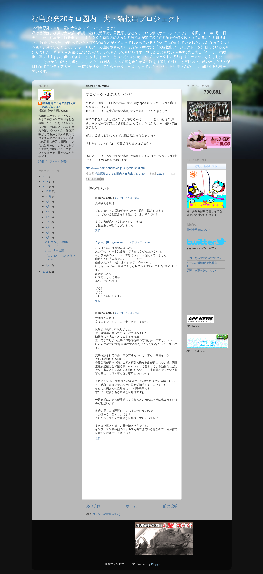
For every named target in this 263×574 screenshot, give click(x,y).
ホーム (131, 506)
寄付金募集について (199, 229)
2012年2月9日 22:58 (127, 312)
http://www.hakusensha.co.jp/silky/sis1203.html (116, 168)
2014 (45, 176)
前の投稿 (170, 506)
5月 (48, 222)
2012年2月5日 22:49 (137, 242)
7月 (48, 211)
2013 (45, 181)
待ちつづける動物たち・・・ (57, 244)
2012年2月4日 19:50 (127, 197)
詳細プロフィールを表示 (53, 161)
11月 (49, 191)
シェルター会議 (54, 250)
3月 (48, 232)
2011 (45, 271)
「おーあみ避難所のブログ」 (204, 258)
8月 (48, 206)
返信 (98, 230)
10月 (49, 196)
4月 (48, 227)
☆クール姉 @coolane (109, 242)
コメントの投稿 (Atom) (106, 514)
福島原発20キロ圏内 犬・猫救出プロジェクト (107, 19)
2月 (48, 237)
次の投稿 (93, 506)
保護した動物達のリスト (202, 270)
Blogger (155, 564)
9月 (48, 201)
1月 (48, 265)
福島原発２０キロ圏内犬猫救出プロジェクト (58, 105)
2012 (45, 186)
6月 (48, 217)
